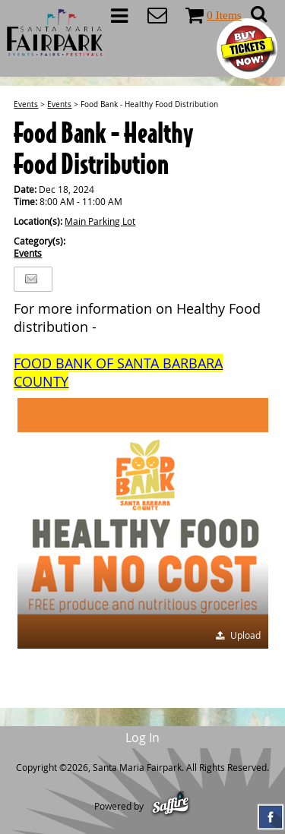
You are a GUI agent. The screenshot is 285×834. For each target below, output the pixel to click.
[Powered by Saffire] (170, 806)
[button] (142, 523)
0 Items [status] (224, 15)
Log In (142, 737)
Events (26, 104)
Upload (245, 635)
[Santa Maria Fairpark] (55, 33)
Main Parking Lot (100, 221)
